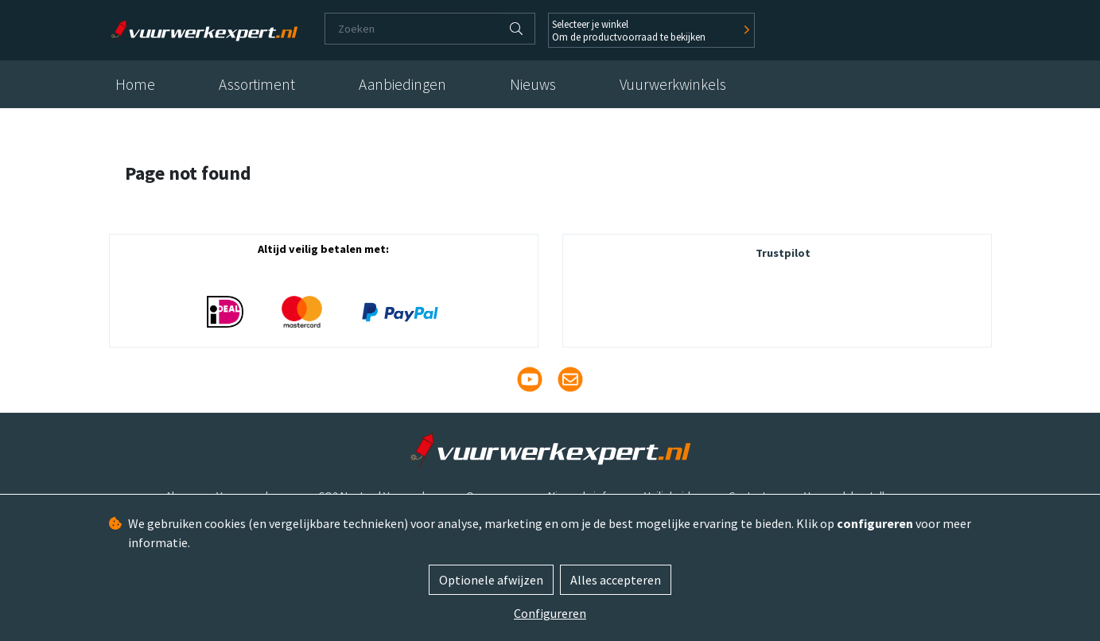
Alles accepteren (615, 580)
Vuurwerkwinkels (673, 84)
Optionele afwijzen (491, 580)
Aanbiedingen (402, 84)
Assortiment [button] (257, 84)
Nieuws (533, 84)
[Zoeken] (412, 28)
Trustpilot (783, 253)
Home (135, 84)
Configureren (550, 613)
